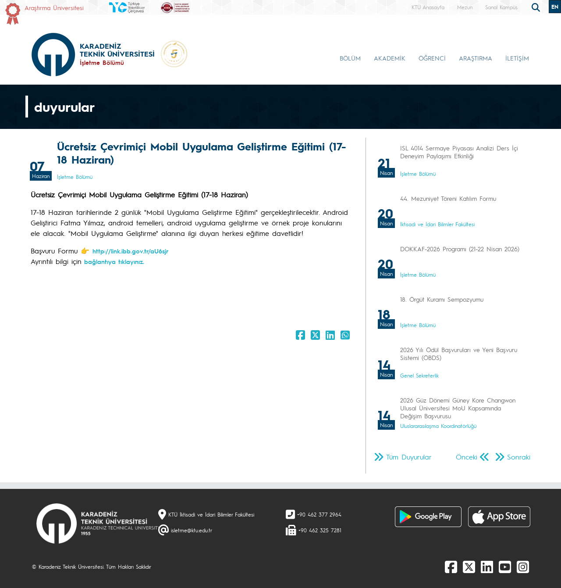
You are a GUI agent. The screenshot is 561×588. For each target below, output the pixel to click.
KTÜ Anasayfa (428, 7)
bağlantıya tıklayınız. (113, 261)
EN (554, 6)
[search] (536, 6)
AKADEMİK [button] (389, 58)
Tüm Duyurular (409, 456)
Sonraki (518, 456)
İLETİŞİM (517, 58)
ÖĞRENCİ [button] (432, 58)
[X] (469, 566)
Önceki (466, 456)
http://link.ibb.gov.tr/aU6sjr (130, 251)
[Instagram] (523, 566)
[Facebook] (451, 566)
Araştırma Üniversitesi (54, 7)
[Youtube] (505, 566)
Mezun (464, 7)
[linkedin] (487, 566)
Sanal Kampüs (501, 7)
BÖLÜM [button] (350, 58)
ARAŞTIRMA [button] (475, 58)
